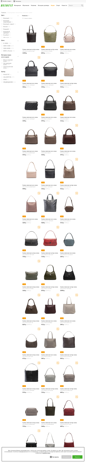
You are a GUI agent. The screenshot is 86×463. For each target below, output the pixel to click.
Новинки (33, 5)
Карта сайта (26, 436)
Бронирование (42, 423)
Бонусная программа (75, 423)
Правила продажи (43, 434)
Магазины (17, 1)
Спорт (58, 5)
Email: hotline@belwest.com (8, 433)
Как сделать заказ (43, 425)
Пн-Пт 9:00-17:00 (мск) (7, 423)
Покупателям (57, 420)
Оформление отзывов (44, 436)
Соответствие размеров (60, 438)
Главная (3, 12)
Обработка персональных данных (60, 431)
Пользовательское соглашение (59, 423)
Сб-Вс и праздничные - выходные (7, 426)
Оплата (40, 430)
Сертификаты (57, 434)
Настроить (55, 457)
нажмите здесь (46, 453)
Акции (53, 5)
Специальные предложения (76, 420)
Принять (77, 457)
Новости (64, 5)
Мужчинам (26, 5)
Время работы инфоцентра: (8, 420)
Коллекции (57, 436)
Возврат (40, 432)
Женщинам (17, 5)
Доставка (40, 427)
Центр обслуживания (44, 420)
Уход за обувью (58, 441)
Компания (25, 420)
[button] (26, 16)
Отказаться (66, 457)
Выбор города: (7, 1)
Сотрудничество (27, 432)
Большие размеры (43, 5)
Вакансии (25, 434)
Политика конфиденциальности (60, 427)
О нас (24, 423)
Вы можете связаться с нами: (9, 430)
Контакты (25, 425)
